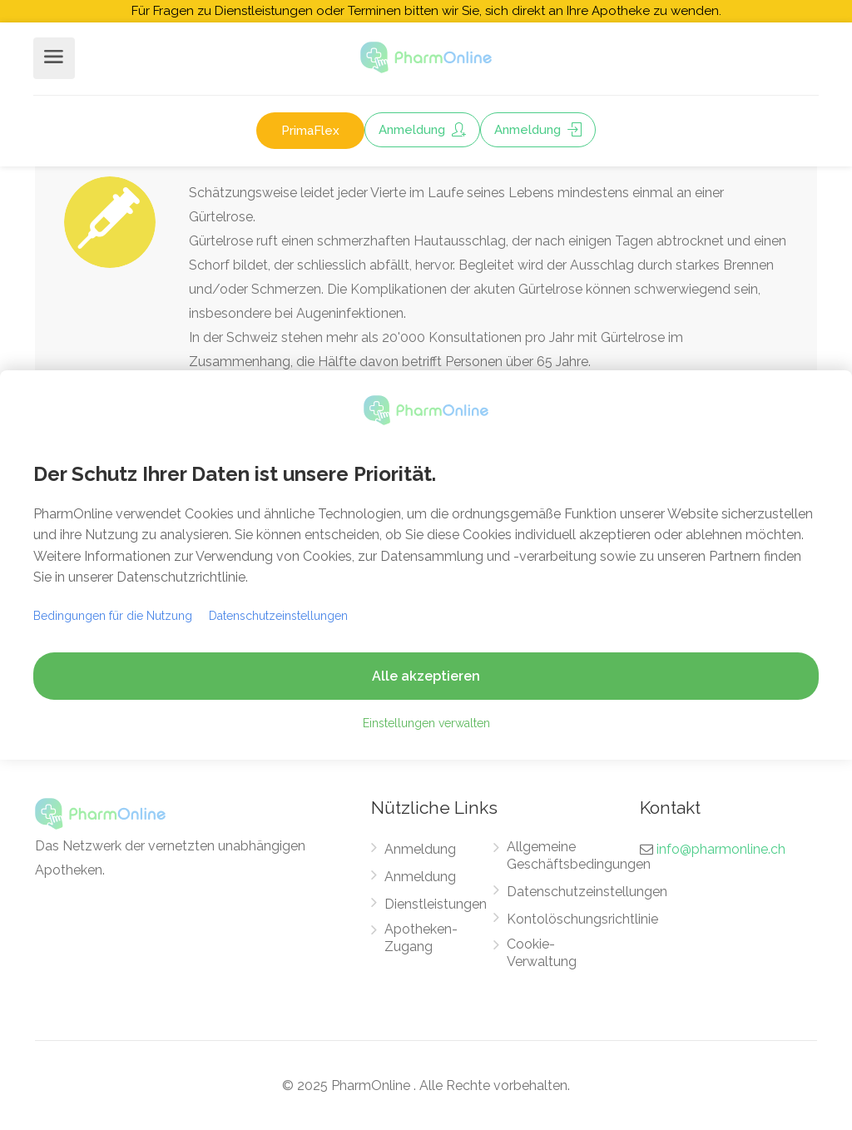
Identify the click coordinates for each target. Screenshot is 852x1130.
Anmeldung (422, 129)
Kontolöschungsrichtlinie (582, 919)
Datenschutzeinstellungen (587, 892)
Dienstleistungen (435, 904)
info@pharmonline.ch (720, 849)
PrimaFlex (310, 130)
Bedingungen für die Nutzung (112, 615)
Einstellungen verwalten (426, 723)
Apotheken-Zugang (421, 937)
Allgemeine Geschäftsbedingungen (579, 855)
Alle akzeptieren (426, 676)
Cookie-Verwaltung (542, 952)
